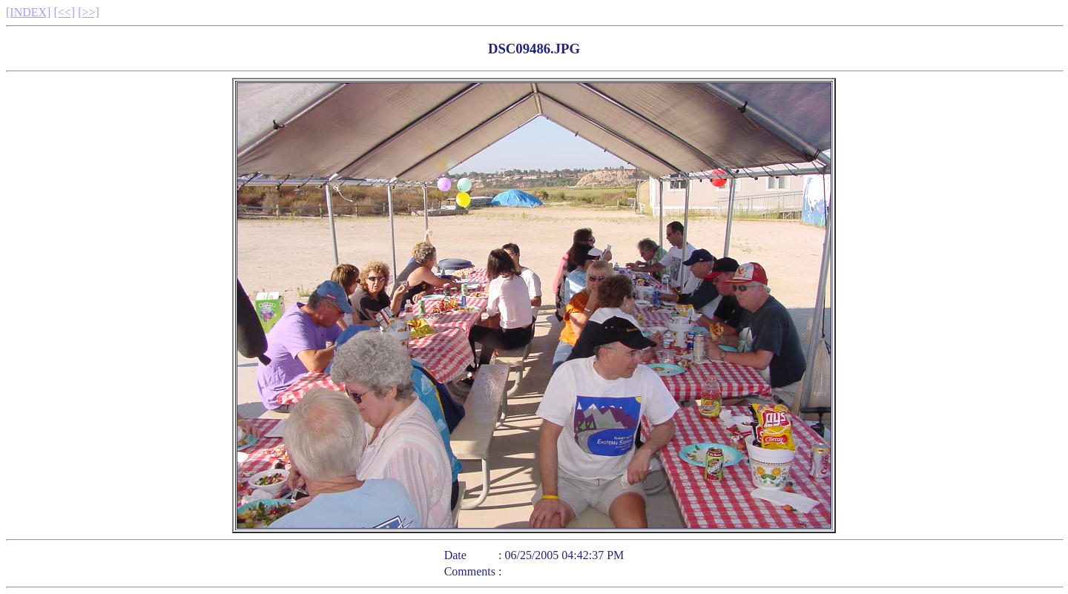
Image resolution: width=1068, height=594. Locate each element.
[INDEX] (28, 12)
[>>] (88, 12)
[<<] (64, 12)
